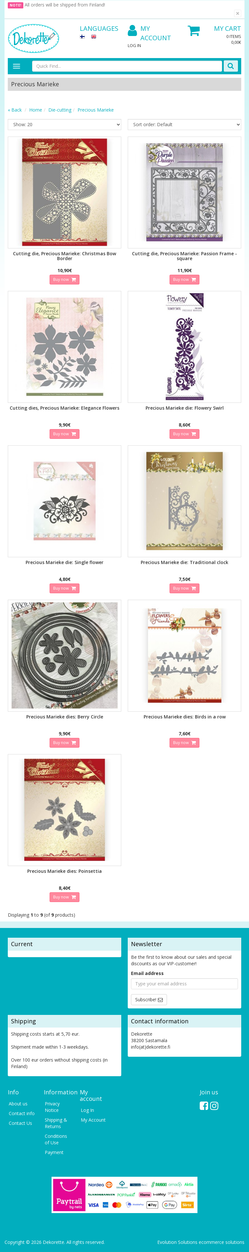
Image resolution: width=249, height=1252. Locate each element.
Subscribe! (145, 999)
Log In (134, 45)
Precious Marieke (95, 110)
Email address (147, 973)
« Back (15, 110)
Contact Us (20, 1123)
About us (18, 1104)
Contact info (22, 1113)
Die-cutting (59, 110)
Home (35, 110)
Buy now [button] (61, 279)
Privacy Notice (52, 1107)
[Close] (237, 13)
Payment (54, 1152)
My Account (149, 33)
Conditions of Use (56, 1139)
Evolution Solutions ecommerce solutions (200, 1242)
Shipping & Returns (56, 1123)
